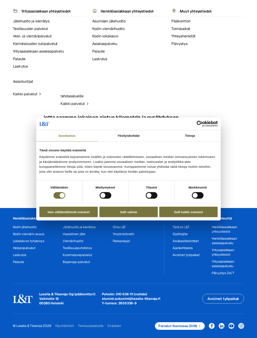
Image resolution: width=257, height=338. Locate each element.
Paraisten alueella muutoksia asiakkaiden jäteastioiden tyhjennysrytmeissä (99, 20)
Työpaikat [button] (143, 8)
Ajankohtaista (182, 248)
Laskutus (19, 255)
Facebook (212, 326)
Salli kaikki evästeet (188, 212)
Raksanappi (121, 241)
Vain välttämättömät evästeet (69, 212)
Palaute (18, 262)
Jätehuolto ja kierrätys (79, 227)
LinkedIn (221, 326)
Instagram (241, 326)
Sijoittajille (180, 234)
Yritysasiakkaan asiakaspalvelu (223, 263)
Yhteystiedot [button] (171, 8)
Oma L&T (119, 227)
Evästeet (114, 326)
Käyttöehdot (64, 326)
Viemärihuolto (73, 241)
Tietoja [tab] (190, 135)
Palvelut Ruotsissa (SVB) (177, 326)
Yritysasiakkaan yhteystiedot (223, 252)
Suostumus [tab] (67, 135)
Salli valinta (128, 212)
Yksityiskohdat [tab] (128, 135)
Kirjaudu (230, 8)
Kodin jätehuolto (25, 227)
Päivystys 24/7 (223, 273)
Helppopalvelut (24, 248)
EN (200, 8)
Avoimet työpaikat (186, 255)
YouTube (231, 326)
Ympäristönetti (123, 234)
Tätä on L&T (181, 227)
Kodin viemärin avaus (28, 234)
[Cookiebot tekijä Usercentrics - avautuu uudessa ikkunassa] (200, 124)
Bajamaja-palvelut (76, 262)
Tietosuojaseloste (91, 326)
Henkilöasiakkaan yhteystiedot (224, 229)
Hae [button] (209, 8)
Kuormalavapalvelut (77, 255)
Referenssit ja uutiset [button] (75, 8)
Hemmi (14, 20)
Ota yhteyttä (222, 218)
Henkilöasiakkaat (27, 218)
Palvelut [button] (40, 8)
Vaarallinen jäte (74, 234)
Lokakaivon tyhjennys (28, 241)
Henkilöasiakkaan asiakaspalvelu (224, 240)
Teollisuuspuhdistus (77, 248)
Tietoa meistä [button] (114, 8)
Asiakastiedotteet (32, 20)
